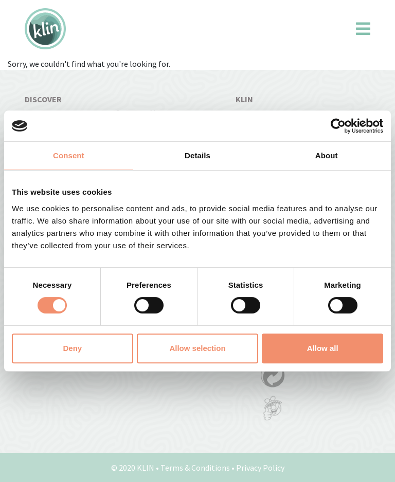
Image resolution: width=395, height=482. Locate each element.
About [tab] (326, 155)
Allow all (322, 348)
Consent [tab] (68, 155)
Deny (72, 348)
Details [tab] (197, 155)
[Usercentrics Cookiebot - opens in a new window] (338, 126)
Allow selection (197, 348)
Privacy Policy (260, 467)
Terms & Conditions (195, 467)
